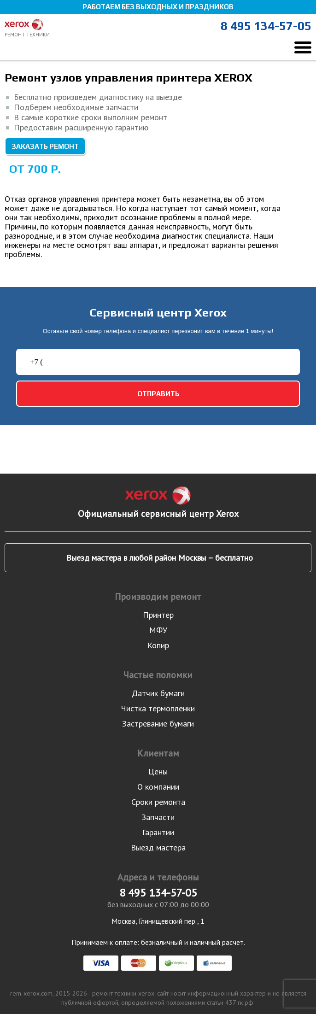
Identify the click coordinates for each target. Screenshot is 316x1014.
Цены (158, 771)
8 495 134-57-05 (266, 26)
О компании (158, 786)
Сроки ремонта (158, 802)
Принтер (158, 615)
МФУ (158, 630)
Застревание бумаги (158, 723)
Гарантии (158, 832)
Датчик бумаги (158, 693)
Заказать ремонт (45, 146)
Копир (158, 645)
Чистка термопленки (158, 708)
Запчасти (158, 817)
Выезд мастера (158, 847)
